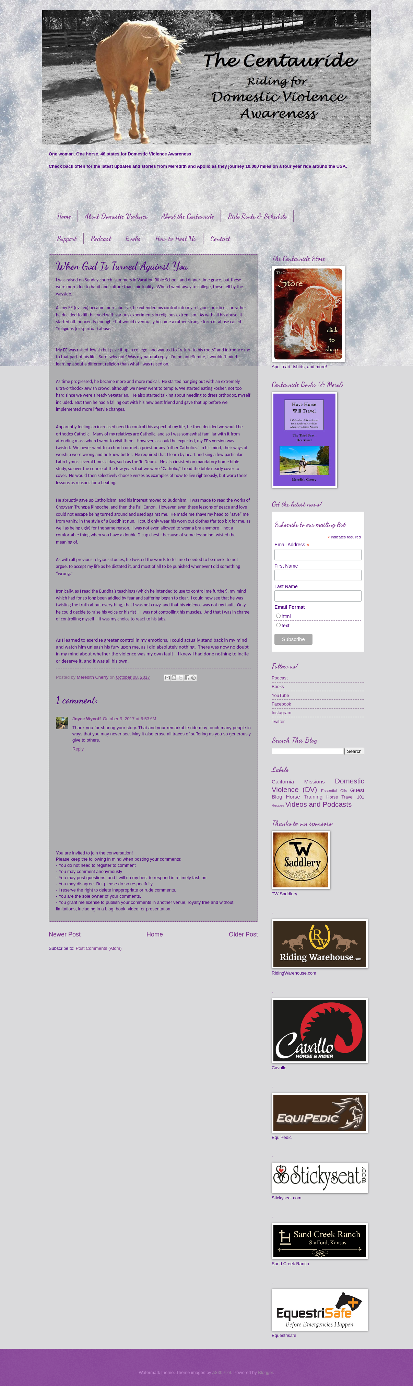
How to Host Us (175, 238)
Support (66, 238)
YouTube (280, 695)
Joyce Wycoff (86, 718)
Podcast (101, 238)
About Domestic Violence (116, 216)
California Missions (298, 781)
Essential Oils (334, 791)
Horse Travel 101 (345, 797)
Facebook (281, 704)
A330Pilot (221, 1372)
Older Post (243, 934)
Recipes (278, 805)
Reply (78, 749)
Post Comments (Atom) (99, 948)
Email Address (291, 544)
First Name (286, 566)
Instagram (281, 712)
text (286, 625)
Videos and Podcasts (318, 804)
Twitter (278, 721)
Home (64, 216)
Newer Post (65, 934)
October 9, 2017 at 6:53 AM (129, 718)
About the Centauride (187, 216)
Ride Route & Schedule (257, 216)
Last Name (286, 586)
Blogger (265, 1372)
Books (133, 238)
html (286, 616)
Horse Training (304, 797)
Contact (220, 238)
